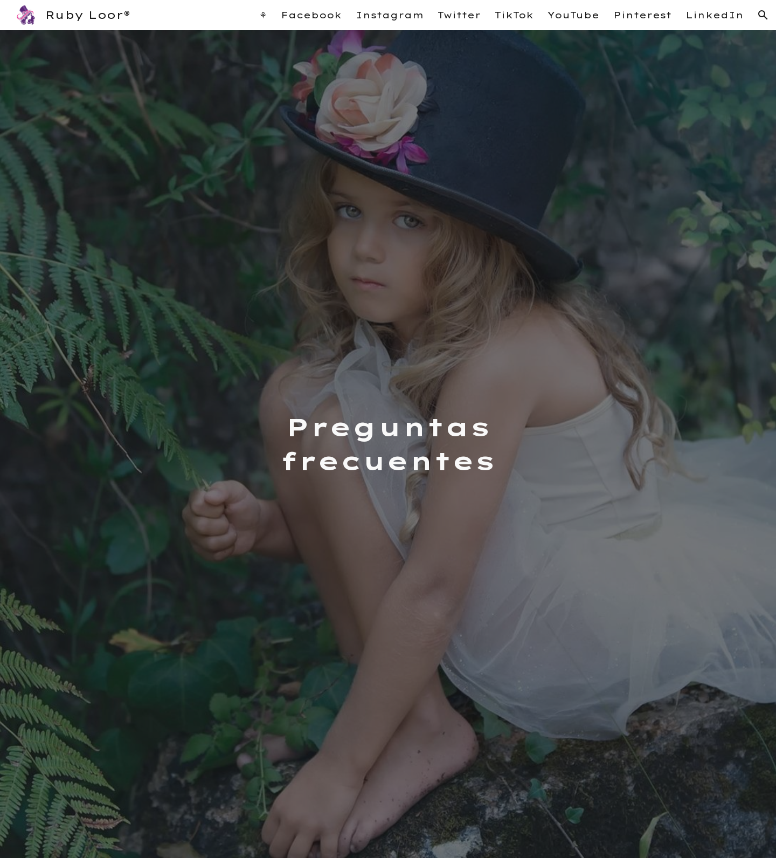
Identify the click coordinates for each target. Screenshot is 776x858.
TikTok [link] (514, 15)
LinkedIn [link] (714, 15)
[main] (388, 444)
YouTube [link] (573, 15)
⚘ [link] (263, 15)
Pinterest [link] (642, 15)
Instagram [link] (390, 15)
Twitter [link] (459, 15)
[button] (763, 15)
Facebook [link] (311, 15)
